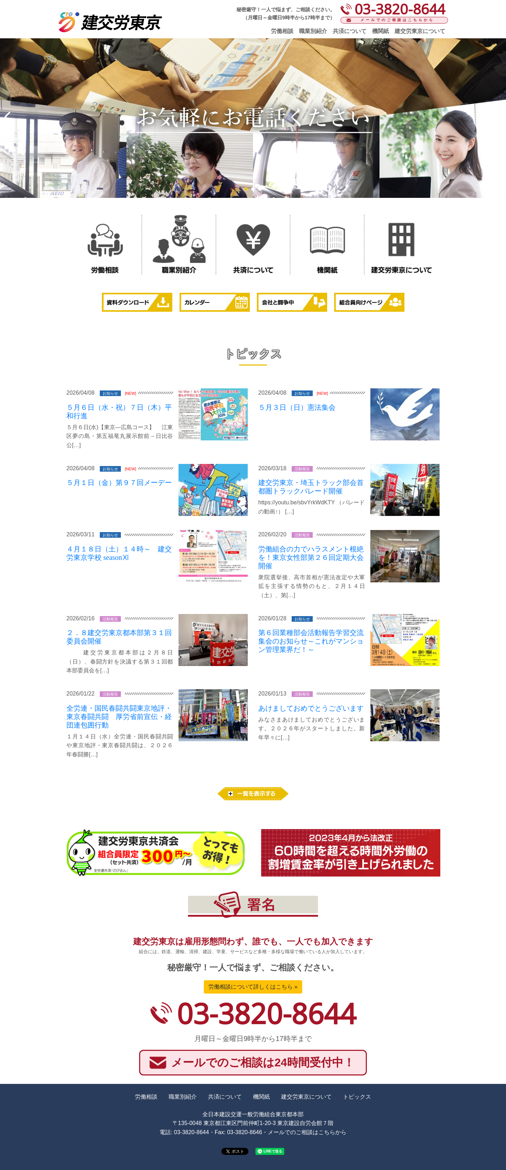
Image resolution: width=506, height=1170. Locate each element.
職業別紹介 (313, 31)
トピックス (357, 1097)
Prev (9, 117)
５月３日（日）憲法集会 (297, 407)
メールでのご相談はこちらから (397, 20)
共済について (349, 31)
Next (496, 117)
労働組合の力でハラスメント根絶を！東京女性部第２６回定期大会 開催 (311, 557)
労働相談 (282, 31)
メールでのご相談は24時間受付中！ (263, 1062)
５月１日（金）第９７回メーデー (119, 482)
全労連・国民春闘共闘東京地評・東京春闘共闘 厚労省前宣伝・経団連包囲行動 (119, 716)
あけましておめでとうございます (311, 708)
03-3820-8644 (266, 1013)
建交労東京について (420, 31)
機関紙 (380, 31)
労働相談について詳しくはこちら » (252, 987)
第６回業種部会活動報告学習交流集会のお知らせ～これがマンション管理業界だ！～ (311, 641)
